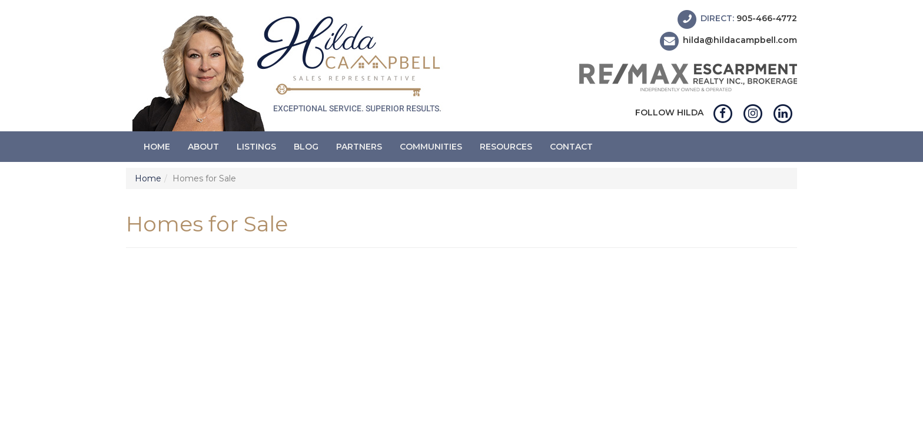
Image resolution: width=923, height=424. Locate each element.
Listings (256, 146)
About (203, 146)
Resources (506, 146)
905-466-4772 (766, 18)
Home (157, 146)
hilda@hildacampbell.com (740, 40)
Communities (431, 146)
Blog (306, 146)
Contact (571, 146)
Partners (359, 146)
